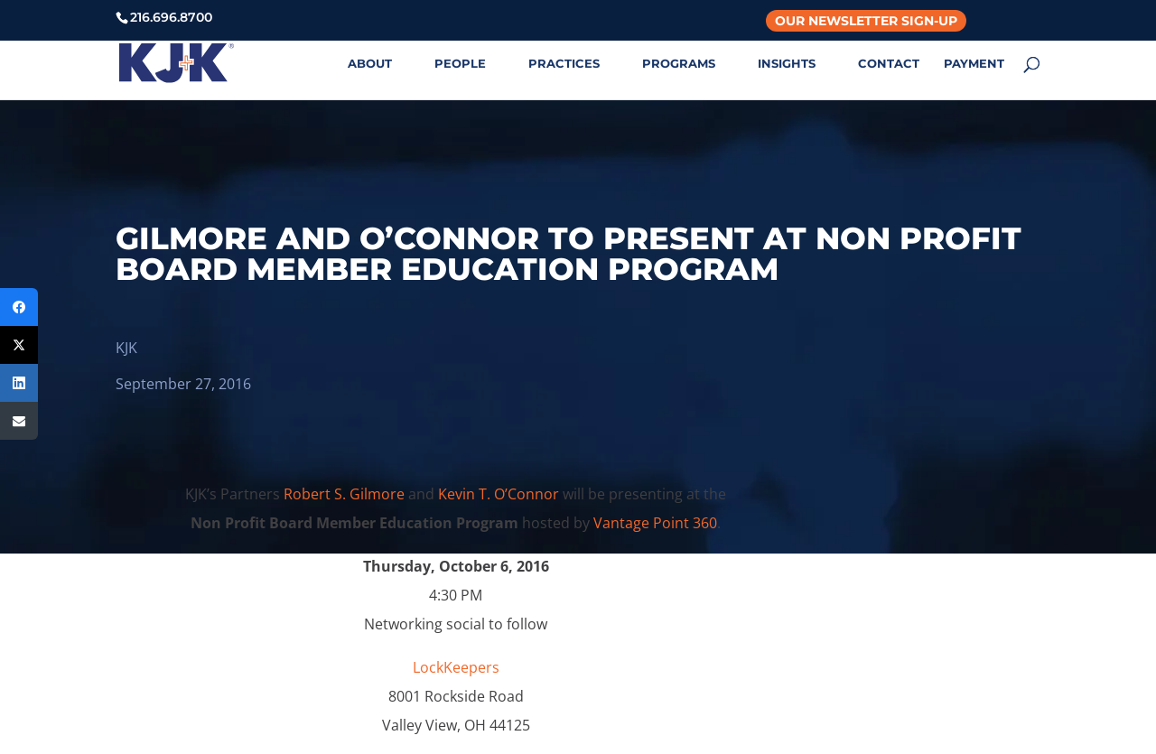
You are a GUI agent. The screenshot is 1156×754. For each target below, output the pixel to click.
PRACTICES (564, 63)
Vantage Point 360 (655, 523)
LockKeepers (456, 667)
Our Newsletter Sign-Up (866, 21)
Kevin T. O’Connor (498, 494)
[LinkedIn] (19, 383)
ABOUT (370, 63)
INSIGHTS (787, 63)
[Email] (19, 421)
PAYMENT (974, 63)
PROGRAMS (678, 63)
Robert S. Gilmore (344, 494)
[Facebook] (19, 307)
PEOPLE (460, 63)
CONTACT (888, 63)
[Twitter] (19, 345)
